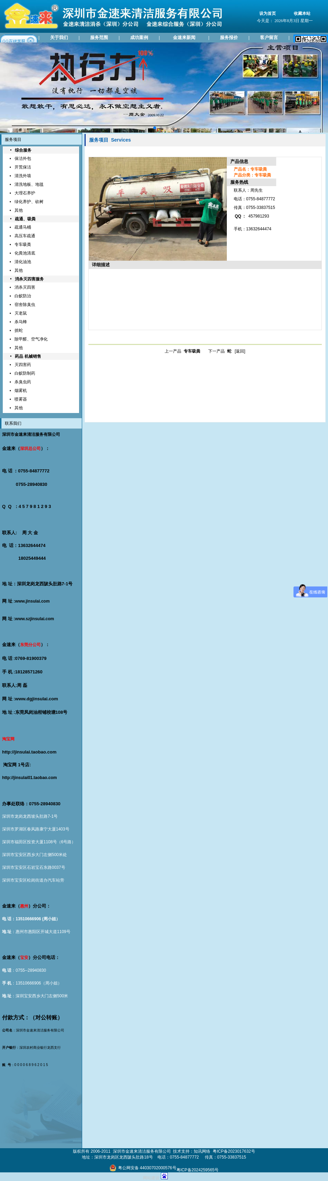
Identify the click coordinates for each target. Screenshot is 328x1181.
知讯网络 (202, 1151)
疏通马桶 (23, 227)
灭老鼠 (21, 313)
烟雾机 (21, 390)
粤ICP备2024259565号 (197, 1170)
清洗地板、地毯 (29, 184)
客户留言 (269, 37)
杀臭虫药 (23, 382)
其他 (19, 210)
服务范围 (99, 37)
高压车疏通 (25, 235)
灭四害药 (23, 364)
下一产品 (219, 351)
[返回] (240, 351)
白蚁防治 (23, 296)
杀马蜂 (21, 321)
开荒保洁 (23, 167)
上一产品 (182, 351)
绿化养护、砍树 (29, 201)
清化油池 (23, 261)
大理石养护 (25, 193)
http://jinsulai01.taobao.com (29, 777)
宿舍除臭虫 (25, 304)
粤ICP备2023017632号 (234, 1151)
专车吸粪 (23, 244)
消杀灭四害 (25, 287)
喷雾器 (21, 399)
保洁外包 (23, 158)
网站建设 (151, 1177)
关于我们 (59, 37)
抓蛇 (19, 330)
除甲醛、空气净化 (31, 339)
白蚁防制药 (25, 373)
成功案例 (139, 37)
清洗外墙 (23, 175)
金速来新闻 (184, 37)
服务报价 (229, 37)
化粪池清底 (25, 253)
